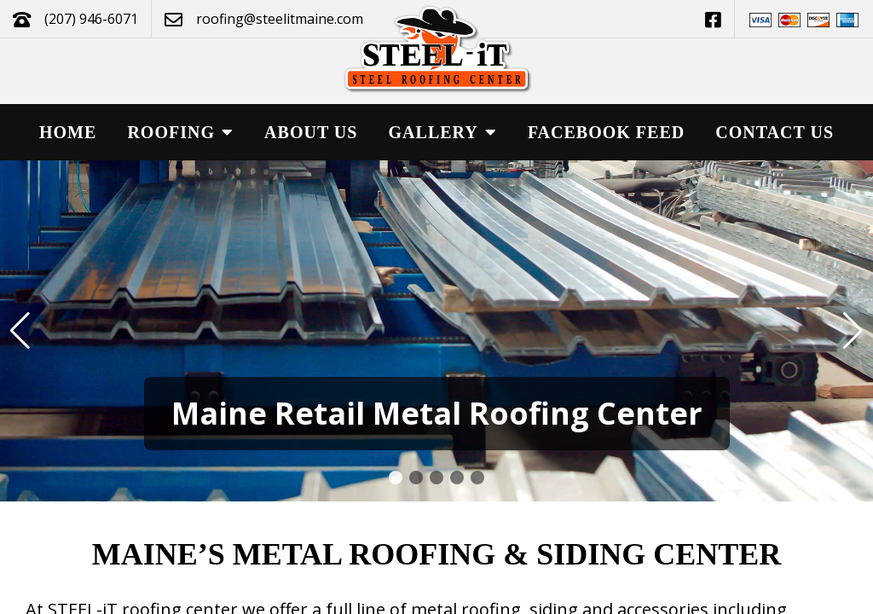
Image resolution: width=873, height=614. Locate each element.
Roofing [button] (180, 132)
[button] (395, 477)
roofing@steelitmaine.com (279, 18)
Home (67, 132)
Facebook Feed (606, 132)
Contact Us (774, 132)
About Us (310, 132)
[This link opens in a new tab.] (713, 18)
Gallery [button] (443, 132)
